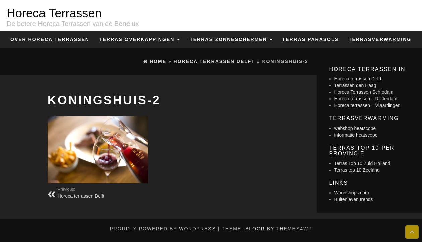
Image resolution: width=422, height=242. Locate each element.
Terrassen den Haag (355, 85)
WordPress (197, 228)
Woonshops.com (351, 192)
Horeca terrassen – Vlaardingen (367, 105)
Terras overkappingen (139, 39)
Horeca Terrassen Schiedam (363, 92)
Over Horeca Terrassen (49, 39)
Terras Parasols (310, 39)
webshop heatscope (355, 128)
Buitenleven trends (353, 199)
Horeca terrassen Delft (357, 78)
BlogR (255, 228)
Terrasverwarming (380, 39)
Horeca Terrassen (54, 13)
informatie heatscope (356, 135)
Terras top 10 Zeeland (357, 170)
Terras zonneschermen (231, 39)
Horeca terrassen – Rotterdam (365, 98)
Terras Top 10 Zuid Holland (362, 163)
